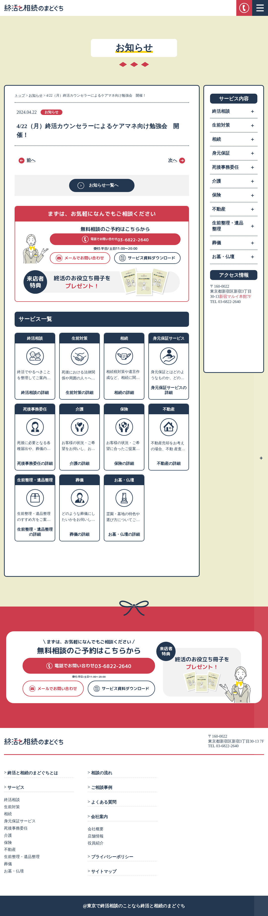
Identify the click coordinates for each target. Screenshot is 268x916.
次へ (172, 160)
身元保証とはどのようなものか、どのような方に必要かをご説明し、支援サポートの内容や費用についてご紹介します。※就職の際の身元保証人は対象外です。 (167, 375)
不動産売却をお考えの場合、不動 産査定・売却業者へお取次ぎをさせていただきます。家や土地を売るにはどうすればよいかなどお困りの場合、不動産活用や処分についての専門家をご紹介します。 (167, 446)
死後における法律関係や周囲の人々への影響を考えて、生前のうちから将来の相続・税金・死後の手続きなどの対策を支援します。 (78, 375)
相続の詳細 (124, 392)
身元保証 (234, 153)
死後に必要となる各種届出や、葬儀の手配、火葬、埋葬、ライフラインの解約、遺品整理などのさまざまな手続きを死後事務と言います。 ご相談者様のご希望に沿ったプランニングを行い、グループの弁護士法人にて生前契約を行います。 (34, 446)
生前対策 (234, 125)
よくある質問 (103, 802)
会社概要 (96, 829)
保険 (234, 195)
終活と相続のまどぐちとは (32, 773)
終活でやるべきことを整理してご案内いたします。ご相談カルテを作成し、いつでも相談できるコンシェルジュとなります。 (34, 375)
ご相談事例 (101, 787)
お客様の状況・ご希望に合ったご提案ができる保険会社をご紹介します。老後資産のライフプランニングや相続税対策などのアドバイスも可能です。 (123, 446)
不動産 (234, 209)
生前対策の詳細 (79, 392)
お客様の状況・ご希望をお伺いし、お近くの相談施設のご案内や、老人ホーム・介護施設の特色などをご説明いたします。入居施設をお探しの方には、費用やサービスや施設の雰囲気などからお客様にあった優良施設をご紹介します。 (78, 446)
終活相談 (234, 111)
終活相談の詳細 (35, 392)
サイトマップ (103, 871)
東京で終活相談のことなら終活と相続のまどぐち (136, 905)
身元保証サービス (20, 821)
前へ (31, 160)
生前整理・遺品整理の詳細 (35, 531)
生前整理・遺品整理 (234, 226)
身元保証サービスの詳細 (169, 390)
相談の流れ (101, 773)
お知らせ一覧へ (104, 185)
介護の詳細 (79, 463)
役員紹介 (96, 843)
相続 (234, 139)
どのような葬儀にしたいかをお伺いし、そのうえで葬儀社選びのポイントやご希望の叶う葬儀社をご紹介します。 (78, 517)
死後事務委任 (234, 167)
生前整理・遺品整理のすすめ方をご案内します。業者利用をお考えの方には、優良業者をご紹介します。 (34, 517)
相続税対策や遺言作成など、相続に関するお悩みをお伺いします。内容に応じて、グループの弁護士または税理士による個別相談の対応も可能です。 (123, 375)
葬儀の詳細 (79, 534)
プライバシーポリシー (112, 857)
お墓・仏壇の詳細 (124, 534)
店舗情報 (96, 836)
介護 (234, 181)
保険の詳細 (124, 463)
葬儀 (234, 243)
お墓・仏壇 (234, 256)
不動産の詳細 (169, 463)
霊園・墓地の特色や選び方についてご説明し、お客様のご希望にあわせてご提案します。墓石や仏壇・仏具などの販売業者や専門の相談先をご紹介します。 (123, 517)
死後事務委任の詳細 (35, 463)
